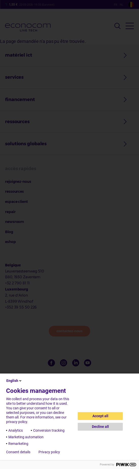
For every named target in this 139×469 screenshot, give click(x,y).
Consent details (18, 452)
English (14, 381)
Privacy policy (49, 452)
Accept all (100, 416)
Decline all (100, 427)
